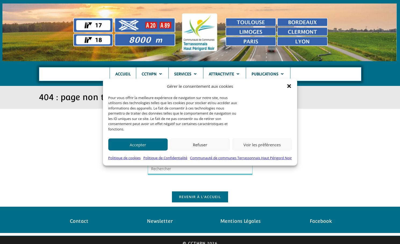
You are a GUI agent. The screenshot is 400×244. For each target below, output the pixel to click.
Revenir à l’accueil (200, 196)
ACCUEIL (123, 74)
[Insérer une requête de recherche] (200, 169)
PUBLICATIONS (268, 74)
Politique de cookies (124, 157)
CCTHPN (152, 74)
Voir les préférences (262, 144)
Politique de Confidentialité (165, 157)
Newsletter (160, 221)
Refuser (200, 144)
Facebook (321, 221)
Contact (79, 221)
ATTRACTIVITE (224, 74)
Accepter (138, 144)
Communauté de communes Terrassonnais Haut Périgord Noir (241, 157)
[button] (289, 86)
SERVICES (186, 74)
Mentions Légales (240, 221)
